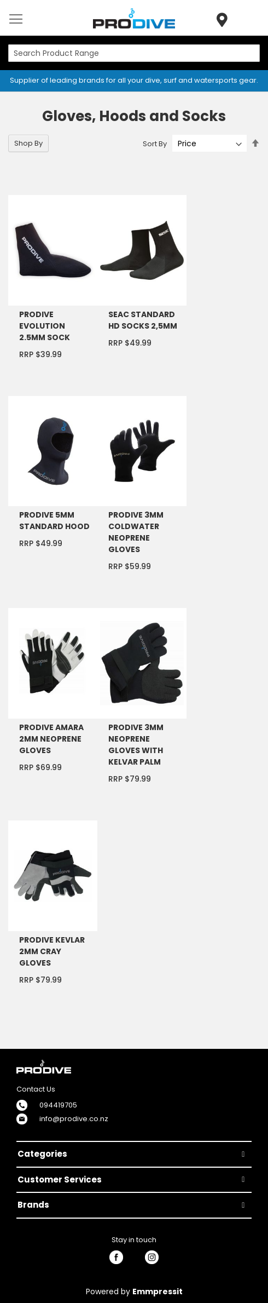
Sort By (155, 144)
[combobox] (134, 53)
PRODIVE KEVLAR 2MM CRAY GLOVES (52, 951)
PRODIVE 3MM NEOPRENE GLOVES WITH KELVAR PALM (136, 744)
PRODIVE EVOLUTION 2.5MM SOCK (44, 326)
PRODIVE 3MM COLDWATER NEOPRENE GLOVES (136, 532)
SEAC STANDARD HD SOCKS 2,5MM (142, 320)
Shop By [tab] (28, 143)
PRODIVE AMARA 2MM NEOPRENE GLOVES (51, 739)
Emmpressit (157, 1291)
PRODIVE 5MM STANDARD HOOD (54, 520)
